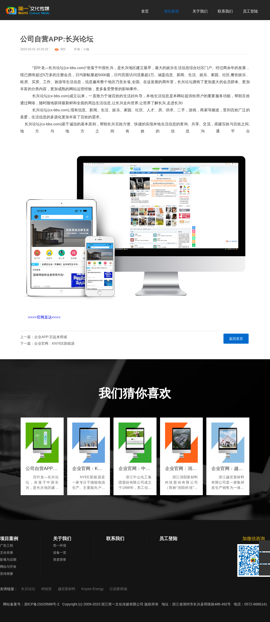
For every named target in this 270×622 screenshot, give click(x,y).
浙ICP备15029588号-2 (41, 604)
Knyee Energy (93, 589)
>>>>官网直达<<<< (44, 317)
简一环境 (59, 545)
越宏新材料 (67, 589)
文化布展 (6, 552)
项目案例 (9, 538)
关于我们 (62, 538)
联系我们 (115, 538)
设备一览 (59, 552)
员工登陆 (168, 538)
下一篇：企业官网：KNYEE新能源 (47, 343)
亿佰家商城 (118, 589)
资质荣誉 (59, 559)
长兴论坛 (28, 589)
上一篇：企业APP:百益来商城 (43, 337)
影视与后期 (8, 559)
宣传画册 (6, 574)
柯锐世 (47, 589)
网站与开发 (8, 566)
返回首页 (236, 339)
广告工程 (6, 545)
